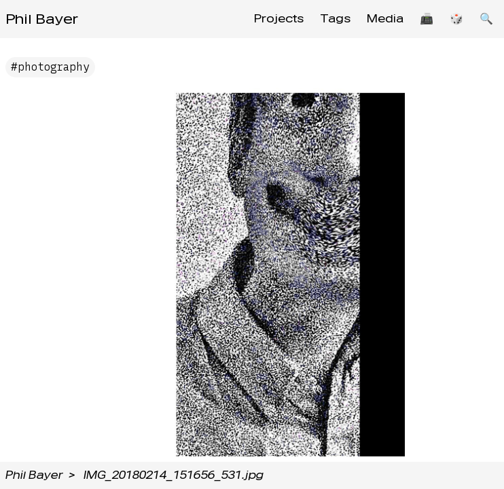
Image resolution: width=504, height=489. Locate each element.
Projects (279, 18)
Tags (335, 18)
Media (385, 18)
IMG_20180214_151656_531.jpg (174, 475)
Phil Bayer (41, 19)
